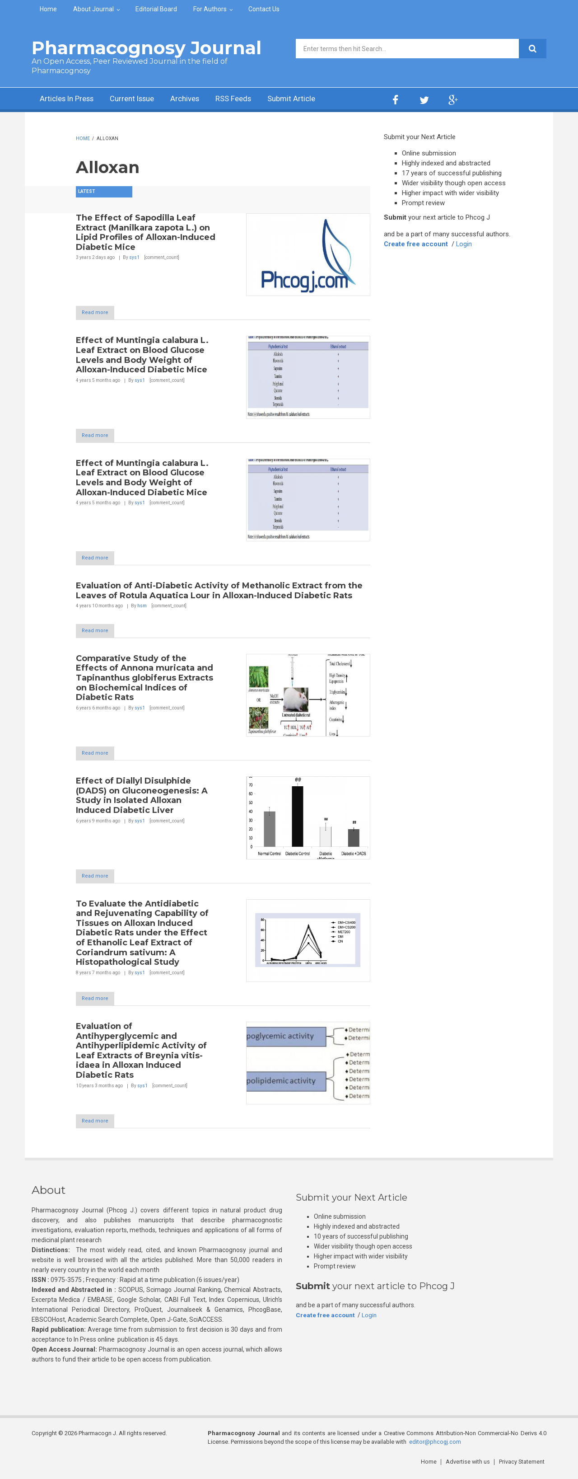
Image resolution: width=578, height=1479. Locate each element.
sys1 (134, 257)
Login (465, 244)
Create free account (416, 244)
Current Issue (139, 99)
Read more (99, 313)
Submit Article (309, 99)
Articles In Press (69, 99)
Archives (196, 99)
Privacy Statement (523, 1465)
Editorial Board (156, 9)
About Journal (93, 9)
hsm (142, 607)
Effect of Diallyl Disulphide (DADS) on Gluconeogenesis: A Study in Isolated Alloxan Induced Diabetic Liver (142, 798)
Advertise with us (469, 1465)
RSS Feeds (247, 99)
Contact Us (264, 9)
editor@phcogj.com (435, 1445)
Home (48, 9)
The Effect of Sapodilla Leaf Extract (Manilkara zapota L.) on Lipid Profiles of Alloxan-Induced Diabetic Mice (145, 232)
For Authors (210, 9)
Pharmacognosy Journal (146, 48)
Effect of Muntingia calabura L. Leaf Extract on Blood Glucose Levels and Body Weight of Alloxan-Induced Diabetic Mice (142, 355)
